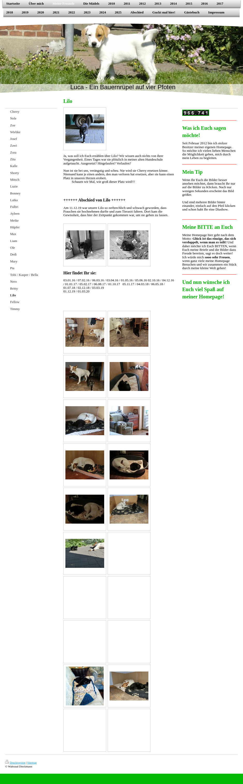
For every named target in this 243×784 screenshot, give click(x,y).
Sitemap (32, 762)
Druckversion (15, 762)
